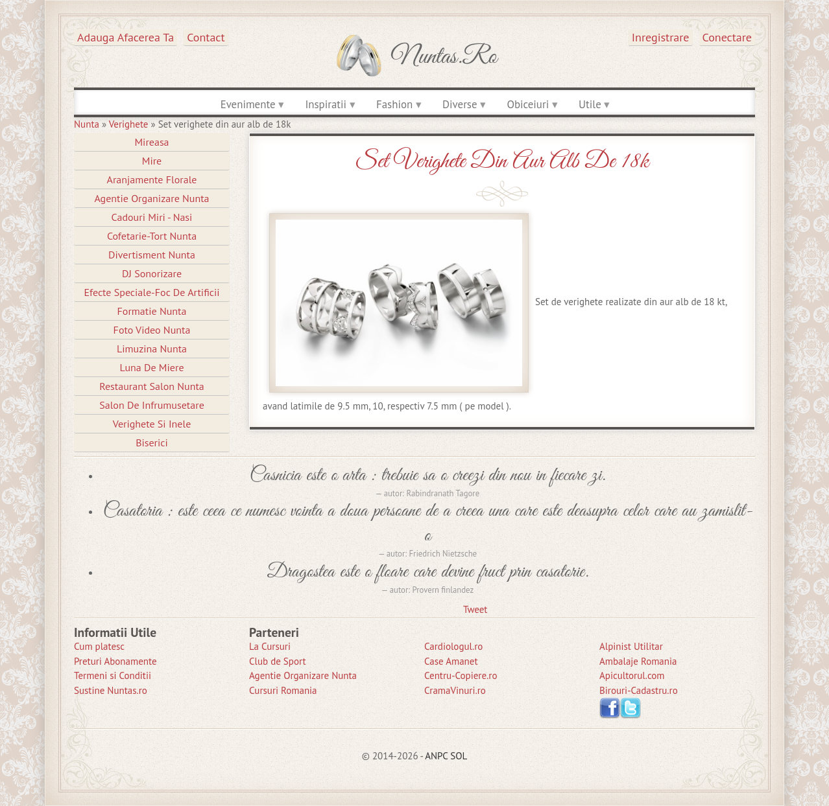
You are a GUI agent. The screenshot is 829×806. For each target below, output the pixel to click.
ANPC (436, 756)
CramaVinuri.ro (455, 690)
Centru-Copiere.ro (460, 675)
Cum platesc (99, 646)
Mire (152, 160)
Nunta (86, 124)
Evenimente (248, 104)
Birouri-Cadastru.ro (638, 690)
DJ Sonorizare (152, 273)
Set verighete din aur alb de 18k (502, 161)
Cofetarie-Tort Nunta (152, 235)
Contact (205, 37)
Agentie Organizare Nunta (151, 198)
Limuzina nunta (152, 348)
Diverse (459, 104)
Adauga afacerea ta (125, 37)
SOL (458, 756)
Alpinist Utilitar (631, 646)
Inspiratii (325, 104)
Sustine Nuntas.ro (110, 690)
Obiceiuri (528, 104)
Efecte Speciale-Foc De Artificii (151, 292)
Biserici (152, 442)
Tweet (475, 609)
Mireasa (151, 141)
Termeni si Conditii (112, 675)
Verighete (129, 124)
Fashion (394, 104)
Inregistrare (661, 37)
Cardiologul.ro (453, 646)
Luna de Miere (151, 367)
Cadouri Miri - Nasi (152, 217)
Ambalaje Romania (638, 661)
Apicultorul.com (632, 675)
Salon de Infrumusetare (151, 404)
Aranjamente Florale (152, 179)
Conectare (727, 37)
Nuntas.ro (444, 57)
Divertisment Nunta (151, 254)
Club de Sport (277, 661)
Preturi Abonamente (115, 661)
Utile (590, 104)
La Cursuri (270, 646)
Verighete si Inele (152, 423)
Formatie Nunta (152, 311)
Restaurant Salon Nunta (151, 386)
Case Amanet (451, 661)
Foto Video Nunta (152, 329)
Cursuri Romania (283, 690)
